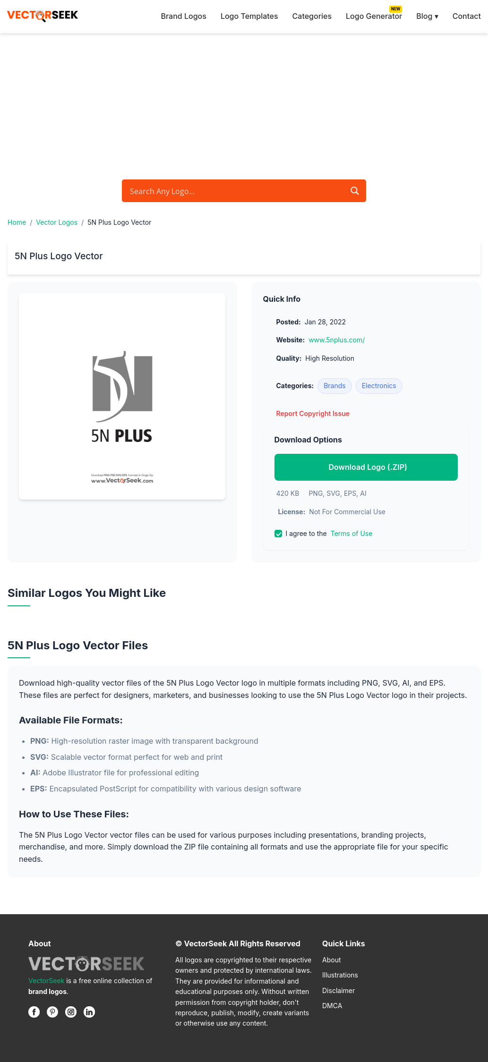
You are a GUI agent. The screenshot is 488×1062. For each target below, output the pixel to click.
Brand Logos (183, 16)
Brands (335, 386)
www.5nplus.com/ (336, 340)
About (331, 960)
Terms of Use (352, 533)
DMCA (332, 1006)
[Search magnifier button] (354, 190)
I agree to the (323, 533)
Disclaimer (338, 990)
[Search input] (236, 191)
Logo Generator (374, 16)
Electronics (379, 386)
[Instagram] (71, 1012)
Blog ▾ (427, 16)
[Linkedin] (89, 1012)
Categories (312, 16)
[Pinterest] (52, 1012)
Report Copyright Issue (313, 413)
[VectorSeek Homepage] (42, 16)
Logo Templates (249, 16)
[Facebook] (34, 1012)
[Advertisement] (244, 104)
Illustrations (340, 975)
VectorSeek (46, 981)
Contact (467, 16)
